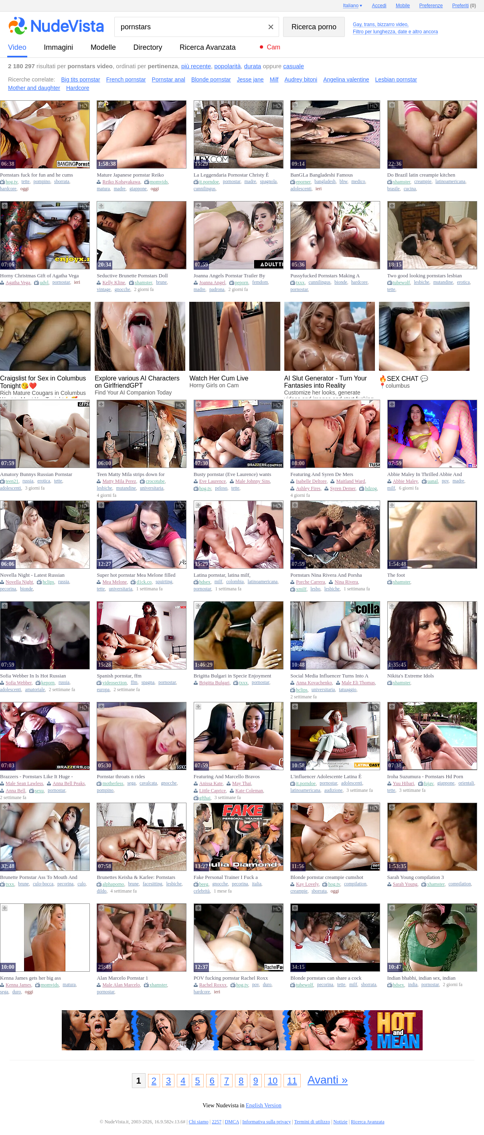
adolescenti (301, 188)
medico (358, 181)
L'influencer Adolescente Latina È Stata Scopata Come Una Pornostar (327, 776)
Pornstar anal (168, 79)
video (17, 47)
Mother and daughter (34, 88)
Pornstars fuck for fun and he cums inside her (36, 175)
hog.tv (12, 182)
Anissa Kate (211, 783)
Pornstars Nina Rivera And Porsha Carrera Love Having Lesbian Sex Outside (326, 575)
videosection (114, 682)
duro (16, 992)
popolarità (227, 66)
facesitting (152, 884)
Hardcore (77, 88)
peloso (221, 488)
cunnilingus (205, 188)
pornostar (232, 181)
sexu (39, 790)
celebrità (202, 891)
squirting (164, 581)
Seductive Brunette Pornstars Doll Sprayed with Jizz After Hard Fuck (133, 276)
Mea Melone (114, 582)
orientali (466, 783)
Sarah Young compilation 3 (415, 877)
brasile (393, 188)
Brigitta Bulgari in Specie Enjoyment (232, 676)
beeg (204, 884)
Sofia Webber (19, 682)
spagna (148, 682)
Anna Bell (15, 790)
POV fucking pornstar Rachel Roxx (231, 978)
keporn (48, 682)
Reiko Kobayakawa (121, 182)
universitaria (151, 488)
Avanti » (328, 1080)
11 (292, 1081)
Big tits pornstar (80, 79)
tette (26, 181)
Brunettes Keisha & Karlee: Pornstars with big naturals (136, 877)
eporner (303, 182)
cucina (410, 188)
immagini (58, 47)
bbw (343, 181)
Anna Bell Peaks (69, 783)
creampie (422, 181)
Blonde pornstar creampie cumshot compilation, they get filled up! (326, 877)
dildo (101, 891)
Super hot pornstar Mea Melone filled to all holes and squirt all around (136, 575)
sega (131, 783)
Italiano (350, 5)
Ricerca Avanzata (208, 47)
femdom (260, 282)
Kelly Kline (113, 282)
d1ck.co (144, 582)
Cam (273, 47)
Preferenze (431, 5)
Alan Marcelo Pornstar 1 (122, 978)
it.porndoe (209, 182)
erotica (463, 282)
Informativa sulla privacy (266, 1122)
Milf (274, 79)
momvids (159, 182)
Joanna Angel (212, 282)
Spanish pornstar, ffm (119, 676)
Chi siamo (199, 1122)
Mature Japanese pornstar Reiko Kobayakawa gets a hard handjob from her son (131, 175)
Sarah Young (405, 884)
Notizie (340, 1122)
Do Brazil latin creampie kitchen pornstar (421, 175)
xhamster (402, 182)
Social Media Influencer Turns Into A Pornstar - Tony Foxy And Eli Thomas (329, 676)
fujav (428, 783)
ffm (134, 682)
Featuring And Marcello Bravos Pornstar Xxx (227, 776)
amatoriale (35, 689)
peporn (241, 282)
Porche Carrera (310, 582)
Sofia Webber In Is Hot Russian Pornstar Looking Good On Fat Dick (38, 676)
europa (103, 689)
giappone (138, 188)
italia (256, 884)
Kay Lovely (307, 884)
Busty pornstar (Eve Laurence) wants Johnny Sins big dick (232, 474)
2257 (216, 1122)
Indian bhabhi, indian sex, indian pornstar (421, 978)
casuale (293, 66)
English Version (263, 1105)
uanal (432, 481)
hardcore (8, 188)
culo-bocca (43, 884)
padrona (217, 289)
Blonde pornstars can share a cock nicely (325, 978)
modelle (103, 47)
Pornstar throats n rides (121, 776)
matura (103, 188)
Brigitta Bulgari (214, 682)
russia (27, 481)
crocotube (155, 481)
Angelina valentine (346, 79)
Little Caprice (212, 790)
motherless (112, 783)
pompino (42, 181)
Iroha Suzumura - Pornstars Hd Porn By (425, 776)
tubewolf (401, 282)
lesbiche (421, 282)
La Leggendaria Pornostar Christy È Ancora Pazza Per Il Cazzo (231, 175)
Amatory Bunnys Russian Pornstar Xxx (36, 474)
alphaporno (113, 884)
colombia (235, 581)
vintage (103, 289)
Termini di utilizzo (312, 1122)
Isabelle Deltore (311, 481)
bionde (340, 282)
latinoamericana (450, 181)
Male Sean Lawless (24, 783)
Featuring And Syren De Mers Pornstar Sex (321, 474)
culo (81, 884)
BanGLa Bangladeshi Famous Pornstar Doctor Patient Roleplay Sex (329, 175)
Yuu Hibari (403, 783)
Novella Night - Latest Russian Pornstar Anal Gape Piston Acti (32, 575)
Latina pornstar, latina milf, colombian (222, 575)
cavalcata (148, 783)
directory (147, 47)
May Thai (241, 783)
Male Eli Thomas (358, 682)
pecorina (8, 589)
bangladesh (325, 181)
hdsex (205, 582)
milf (391, 488)
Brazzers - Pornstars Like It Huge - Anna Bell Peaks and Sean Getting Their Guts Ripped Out (36, 776)
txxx (300, 282)
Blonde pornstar (211, 79)
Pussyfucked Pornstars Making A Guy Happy (324, 276)
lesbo (315, 589)
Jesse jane (250, 79)
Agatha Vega (18, 282)
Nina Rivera (346, 582)
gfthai (205, 798)
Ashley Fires (308, 488)
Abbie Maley (405, 481)
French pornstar (126, 79)
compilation (355, 884)
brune (161, 282)
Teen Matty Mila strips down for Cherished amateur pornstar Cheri (132, 474)
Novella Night (19, 582)
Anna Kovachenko (314, 682)
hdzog (371, 488)
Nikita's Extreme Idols (410, 676)
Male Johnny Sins (252, 481)
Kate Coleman (249, 790)
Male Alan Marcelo (121, 985)
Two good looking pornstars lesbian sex (424, 276)
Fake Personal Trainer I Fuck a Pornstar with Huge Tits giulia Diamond (226, 877)
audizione (333, 790)
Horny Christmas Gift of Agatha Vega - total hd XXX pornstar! (39, 276)
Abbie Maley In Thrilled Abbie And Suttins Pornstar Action (424, 474)
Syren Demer (342, 488)
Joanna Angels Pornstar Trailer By (229, 276)
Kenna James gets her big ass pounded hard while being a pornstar (38, 978)
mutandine (443, 282)
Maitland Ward (350, 481)
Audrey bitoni (300, 79)
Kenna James (18, 985)
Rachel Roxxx (213, 985)
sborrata (61, 181)
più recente (196, 66)
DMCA (232, 1122)
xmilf (301, 589)
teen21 (12, 481)
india (412, 984)
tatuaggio (347, 689)
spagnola (268, 181)
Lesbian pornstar (396, 79)
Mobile (403, 5)
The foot (396, 575)
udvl (44, 282)
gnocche (122, 289)
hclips (48, 582)
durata (252, 66)
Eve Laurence (212, 481)
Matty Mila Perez (119, 481)
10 (272, 1081)
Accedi (379, 5)
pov (445, 481)
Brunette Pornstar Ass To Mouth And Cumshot (38, 877)
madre (120, 188)
